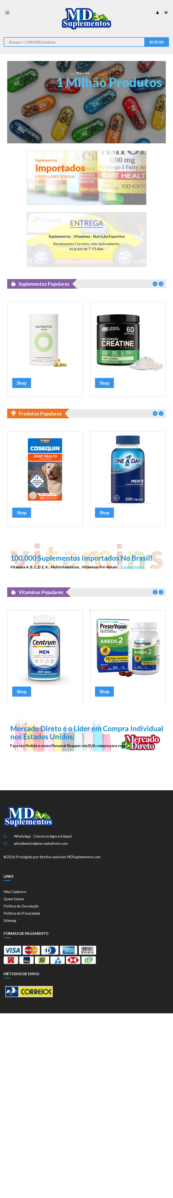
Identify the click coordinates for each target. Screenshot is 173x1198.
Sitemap (10, 924)
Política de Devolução (21, 909)
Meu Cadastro (15, 895)
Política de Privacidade (22, 916)
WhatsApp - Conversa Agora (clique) (43, 839)
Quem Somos (14, 902)
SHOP (40, 186)
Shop (22, 382)
